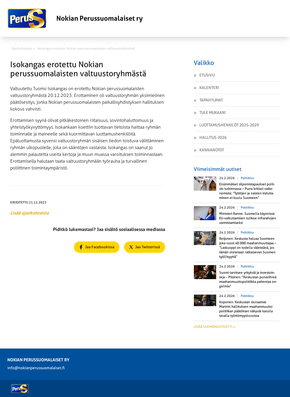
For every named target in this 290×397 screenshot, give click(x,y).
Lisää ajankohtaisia (29, 213)
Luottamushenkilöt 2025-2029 (229, 125)
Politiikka (247, 178)
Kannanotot (211, 150)
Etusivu (207, 75)
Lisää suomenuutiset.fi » (214, 327)
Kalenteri (209, 87)
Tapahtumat (211, 100)
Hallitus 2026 (213, 137)
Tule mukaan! (212, 112)
